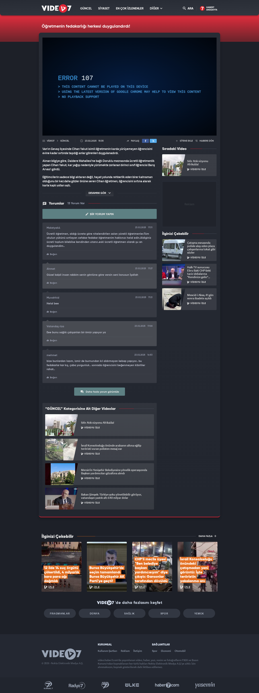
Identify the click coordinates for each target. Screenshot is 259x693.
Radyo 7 (77, 685)
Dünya (95, 613)
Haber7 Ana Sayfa (208, 8)
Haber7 (167, 685)
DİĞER (156, 8)
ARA (188, 8)
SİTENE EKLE (184, 141)
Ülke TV (132, 685)
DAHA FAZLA (207, 536)
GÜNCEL (86, 8)
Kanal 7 (48, 685)
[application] (129, 87)
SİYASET (104, 8)
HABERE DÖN (205, 141)
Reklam (125, 651)
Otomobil (180, 651)
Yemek (199, 613)
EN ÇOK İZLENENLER (129, 8)
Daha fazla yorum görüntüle (99, 391)
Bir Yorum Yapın (100, 214)
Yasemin (205, 685)
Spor (164, 613)
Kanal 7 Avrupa (105, 685)
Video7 (50, 141)
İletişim (137, 651)
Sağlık (129, 613)
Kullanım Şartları (107, 651)
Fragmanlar (60, 613)
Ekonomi (166, 651)
